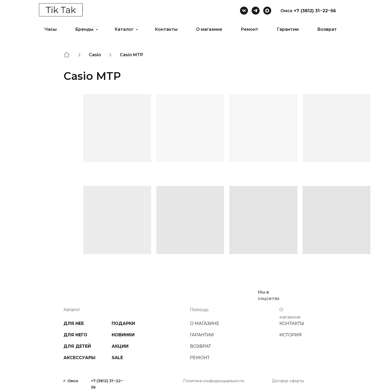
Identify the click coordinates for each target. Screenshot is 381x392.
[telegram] (256, 11)
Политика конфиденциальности (213, 380)
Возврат (327, 29)
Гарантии (288, 29)
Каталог (125, 29)
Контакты (166, 29)
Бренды (84, 29)
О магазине (209, 29)
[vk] (244, 11)
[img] (300, 292)
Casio (95, 54)
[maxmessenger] (267, 11)
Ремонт (249, 29)
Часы (50, 29)
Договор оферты (288, 380)
